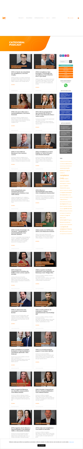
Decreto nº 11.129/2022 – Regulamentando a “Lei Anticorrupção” (65, 117)
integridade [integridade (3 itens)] (68, 213)
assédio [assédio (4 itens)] (63, 163)
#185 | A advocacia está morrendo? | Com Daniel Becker (18, 311)
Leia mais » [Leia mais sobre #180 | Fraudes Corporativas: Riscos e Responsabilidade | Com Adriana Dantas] (37, 403)
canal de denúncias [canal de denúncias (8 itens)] (64, 168)
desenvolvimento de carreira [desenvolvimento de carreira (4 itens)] (65, 201)
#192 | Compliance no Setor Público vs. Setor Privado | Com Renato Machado (44, 153)
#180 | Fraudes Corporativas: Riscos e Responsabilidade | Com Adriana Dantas (45, 391)
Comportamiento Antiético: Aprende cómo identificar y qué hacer (65, 94)
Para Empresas (29, 17)
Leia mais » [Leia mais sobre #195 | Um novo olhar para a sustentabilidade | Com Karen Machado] (13, 125)
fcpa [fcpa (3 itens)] (62, 208)
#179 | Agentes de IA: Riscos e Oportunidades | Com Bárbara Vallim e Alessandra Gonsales (20, 429)
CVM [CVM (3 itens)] (71, 197)
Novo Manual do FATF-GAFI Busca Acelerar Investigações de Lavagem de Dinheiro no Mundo (65, 127)
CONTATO (54, 17)
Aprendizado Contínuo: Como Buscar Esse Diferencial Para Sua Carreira (65, 145)
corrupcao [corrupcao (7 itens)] (66, 197)
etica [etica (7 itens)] (61, 206)
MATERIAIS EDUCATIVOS (39, 18)
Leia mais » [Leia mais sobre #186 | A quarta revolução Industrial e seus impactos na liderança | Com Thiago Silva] (37, 283)
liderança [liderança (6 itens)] (62, 222)
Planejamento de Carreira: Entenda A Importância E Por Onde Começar (65, 139)
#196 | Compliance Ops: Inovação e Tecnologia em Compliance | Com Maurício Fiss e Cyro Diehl (44, 74)
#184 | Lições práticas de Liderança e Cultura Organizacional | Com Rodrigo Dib (45, 312)
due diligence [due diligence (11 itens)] (64, 204)
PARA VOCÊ (21, 18)
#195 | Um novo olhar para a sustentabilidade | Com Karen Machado (20, 113)
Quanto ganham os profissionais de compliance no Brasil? (65, 106)
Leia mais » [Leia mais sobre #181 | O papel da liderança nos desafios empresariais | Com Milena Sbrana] (13, 403)
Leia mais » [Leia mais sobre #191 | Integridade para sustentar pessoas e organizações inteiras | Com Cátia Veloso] (13, 205)
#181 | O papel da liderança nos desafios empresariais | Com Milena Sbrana (20, 391)
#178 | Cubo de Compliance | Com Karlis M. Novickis (44, 428)
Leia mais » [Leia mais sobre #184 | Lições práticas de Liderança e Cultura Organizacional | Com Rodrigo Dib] (37, 325)
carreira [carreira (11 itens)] (63, 170)
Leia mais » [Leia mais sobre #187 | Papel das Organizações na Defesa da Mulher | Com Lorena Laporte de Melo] (13, 285)
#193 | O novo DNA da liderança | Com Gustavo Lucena (18, 153)
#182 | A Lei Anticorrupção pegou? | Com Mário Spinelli (44, 350)
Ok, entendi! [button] (41, 445)
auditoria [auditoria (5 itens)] (67, 163)
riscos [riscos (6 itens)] (65, 231)
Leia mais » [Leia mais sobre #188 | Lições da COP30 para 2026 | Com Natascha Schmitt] (37, 241)
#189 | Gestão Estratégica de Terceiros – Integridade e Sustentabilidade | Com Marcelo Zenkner (20, 232)
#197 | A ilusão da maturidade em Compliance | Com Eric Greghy (20, 73)
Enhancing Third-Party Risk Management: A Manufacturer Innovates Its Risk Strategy (65, 151)
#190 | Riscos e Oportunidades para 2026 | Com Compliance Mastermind (45, 191)
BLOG (48, 18)
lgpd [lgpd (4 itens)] (70, 219)
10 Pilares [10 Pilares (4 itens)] (62, 161)
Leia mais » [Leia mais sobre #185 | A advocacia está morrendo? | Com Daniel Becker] (13, 323)
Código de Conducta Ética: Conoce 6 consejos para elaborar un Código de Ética (65, 101)
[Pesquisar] (70, 61)
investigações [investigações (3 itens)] (62, 215)
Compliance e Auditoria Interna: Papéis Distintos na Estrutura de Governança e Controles (65, 133)
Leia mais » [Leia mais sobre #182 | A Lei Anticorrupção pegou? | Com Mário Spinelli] (37, 362)
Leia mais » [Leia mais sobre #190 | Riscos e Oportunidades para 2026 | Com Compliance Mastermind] (37, 202)
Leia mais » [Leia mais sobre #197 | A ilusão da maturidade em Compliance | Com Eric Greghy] (13, 84)
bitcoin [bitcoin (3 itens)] (65, 165)
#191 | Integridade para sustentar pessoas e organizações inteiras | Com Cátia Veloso (20, 192)
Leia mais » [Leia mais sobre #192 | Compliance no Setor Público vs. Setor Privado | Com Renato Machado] (37, 165)
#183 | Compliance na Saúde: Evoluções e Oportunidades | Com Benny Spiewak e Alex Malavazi (20, 352)
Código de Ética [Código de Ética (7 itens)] (64, 199)
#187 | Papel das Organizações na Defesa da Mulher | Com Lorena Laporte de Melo (20, 272)
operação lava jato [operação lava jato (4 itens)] (63, 224)
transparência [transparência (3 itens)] (64, 233)
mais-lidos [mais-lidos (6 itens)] (67, 222)
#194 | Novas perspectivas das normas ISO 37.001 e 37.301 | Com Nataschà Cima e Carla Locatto (45, 114)
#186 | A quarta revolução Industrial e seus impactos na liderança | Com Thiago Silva (45, 271)
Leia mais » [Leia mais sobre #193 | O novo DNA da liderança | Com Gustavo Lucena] (13, 164)
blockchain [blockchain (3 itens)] (69, 165)
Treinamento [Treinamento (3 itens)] (69, 233)
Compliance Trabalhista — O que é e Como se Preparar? (65, 112)
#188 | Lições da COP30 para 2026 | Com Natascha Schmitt (45, 230)
